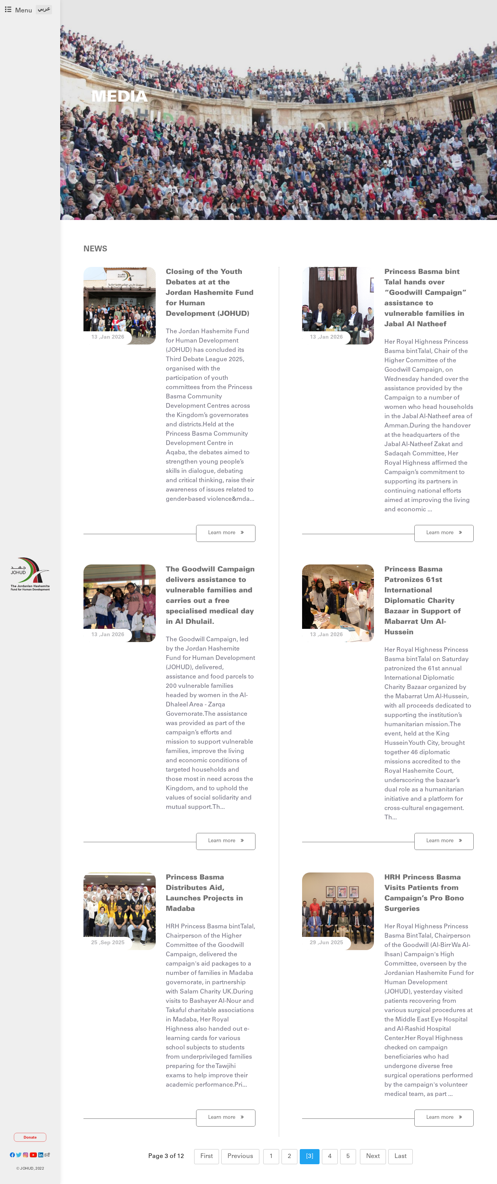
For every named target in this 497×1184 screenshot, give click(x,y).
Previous (240, 1156)
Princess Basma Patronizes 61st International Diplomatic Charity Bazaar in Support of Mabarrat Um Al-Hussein (422, 601)
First (206, 1156)
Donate (30, 1137)
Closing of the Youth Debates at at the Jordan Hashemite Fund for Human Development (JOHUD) (210, 293)
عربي (44, 9)
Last (400, 1156)
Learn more (225, 533)
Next (373, 1156)
